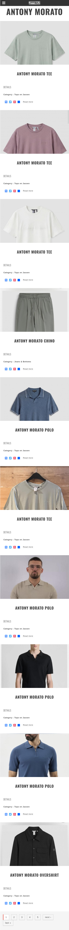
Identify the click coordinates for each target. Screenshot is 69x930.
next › (48, 917)
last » (8, 923)
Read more (28, 102)
